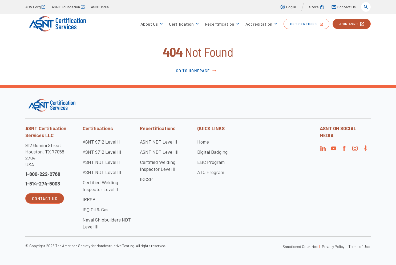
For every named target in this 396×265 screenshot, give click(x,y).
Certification (181, 23)
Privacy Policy (333, 246)
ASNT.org (35, 7)
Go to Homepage (196, 70)
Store (317, 7)
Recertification (219, 23)
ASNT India (100, 7)
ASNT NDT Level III (102, 172)
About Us (149, 23)
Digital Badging (212, 152)
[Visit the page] (323, 149)
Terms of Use (359, 246)
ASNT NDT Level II (101, 162)
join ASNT (351, 24)
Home (203, 142)
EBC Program (211, 162)
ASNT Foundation (68, 7)
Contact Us (343, 7)
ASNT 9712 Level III (102, 152)
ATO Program (210, 172)
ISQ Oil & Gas (95, 209)
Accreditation (258, 23)
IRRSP (89, 199)
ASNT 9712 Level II (101, 142)
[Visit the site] (51, 105)
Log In (288, 7)
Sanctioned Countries (300, 246)
